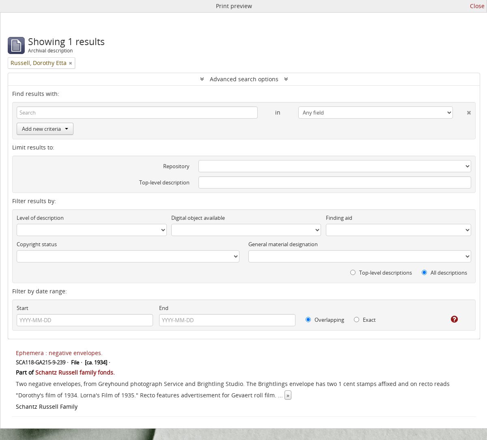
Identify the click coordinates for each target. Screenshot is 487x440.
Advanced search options (244, 79)
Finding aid (339, 217)
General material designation (283, 244)
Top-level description (164, 182)
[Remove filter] (70, 63)
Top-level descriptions (381, 272)
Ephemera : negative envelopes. (59, 353)
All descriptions (444, 272)
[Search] (137, 112)
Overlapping (325, 319)
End (163, 308)
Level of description (40, 217)
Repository (176, 166)
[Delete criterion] (462, 110)
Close (477, 6)
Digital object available (198, 217)
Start (22, 308)
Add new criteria (45, 128)
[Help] (449, 319)
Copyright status (37, 244)
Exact (365, 319)
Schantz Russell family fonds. (75, 372)
